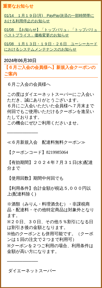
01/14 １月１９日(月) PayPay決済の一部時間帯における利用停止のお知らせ (49, 18)
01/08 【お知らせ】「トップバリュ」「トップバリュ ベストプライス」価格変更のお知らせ (51, 32)
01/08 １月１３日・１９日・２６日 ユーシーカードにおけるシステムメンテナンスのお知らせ (50, 46)
